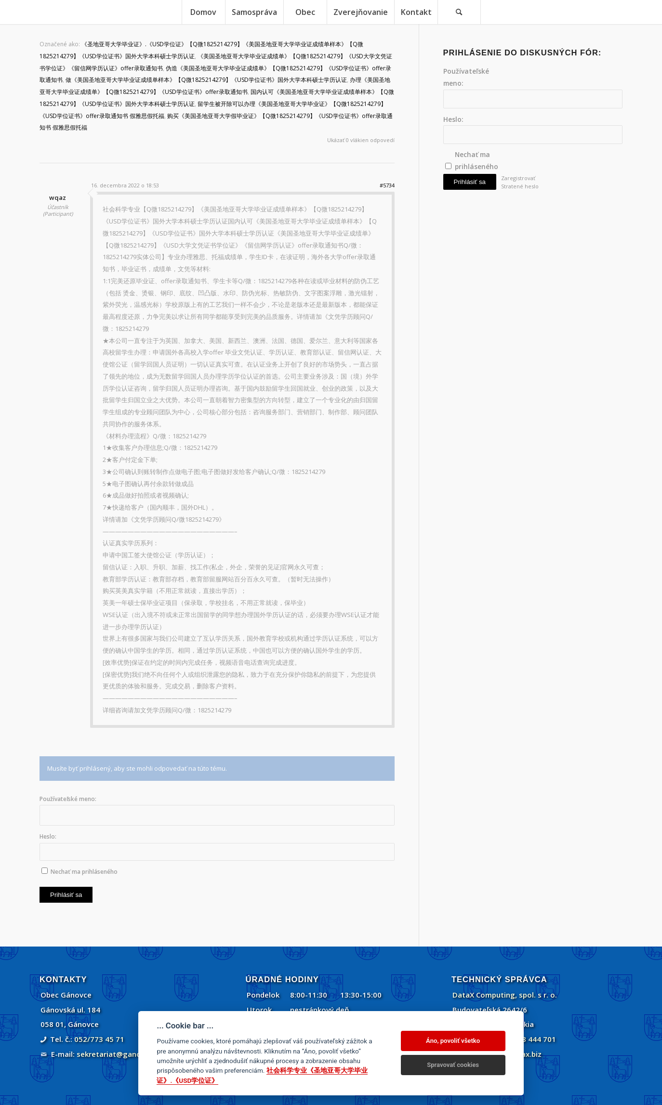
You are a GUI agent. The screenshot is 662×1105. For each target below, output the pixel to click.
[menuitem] (203, 12)
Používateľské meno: (68, 799)
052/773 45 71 (99, 1039)
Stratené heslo (520, 186)
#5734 (387, 185)
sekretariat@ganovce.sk (120, 1054)
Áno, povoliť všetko (453, 1040)
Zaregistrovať (518, 178)
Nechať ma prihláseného (84, 872)
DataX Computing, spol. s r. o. (504, 995)
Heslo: (48, 836)
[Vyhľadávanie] (459, 12)
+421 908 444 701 (525, 1039)
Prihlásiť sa (66, 894)
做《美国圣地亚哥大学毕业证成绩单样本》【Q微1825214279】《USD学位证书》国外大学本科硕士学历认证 (206, 80)
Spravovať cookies (453, 1064)
